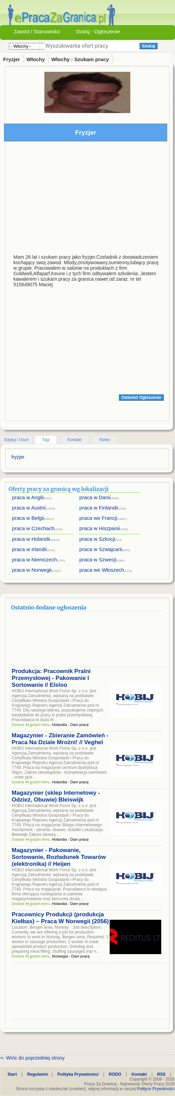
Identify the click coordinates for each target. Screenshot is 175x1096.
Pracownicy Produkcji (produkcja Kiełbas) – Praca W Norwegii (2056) (60, 918)
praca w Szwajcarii (100, 549)
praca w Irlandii (29, 549)
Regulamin (37, 1074)
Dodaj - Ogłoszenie (98, 31)
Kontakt (74, 439)
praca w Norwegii (32, 570)
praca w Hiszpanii (99, 528)
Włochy (35, 59)
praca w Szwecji (98, 559)
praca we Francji (98, 518)
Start (12, 1074)
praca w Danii (95, 497)
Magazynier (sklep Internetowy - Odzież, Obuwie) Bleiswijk (56, 796)
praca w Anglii (28, 497)
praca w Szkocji (97, 539)
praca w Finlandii (98, 508)
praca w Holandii (31, 539)
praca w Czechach (33, 528)
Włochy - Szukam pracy (80, 59)
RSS (161, 1074)
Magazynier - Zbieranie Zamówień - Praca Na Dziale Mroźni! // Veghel (60, 739)
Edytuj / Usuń (16, 439)
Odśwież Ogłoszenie (141, 397)
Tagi (46, 439)
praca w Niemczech (34, 559)
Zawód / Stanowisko (37, 31)
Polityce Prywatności (156, 1088)
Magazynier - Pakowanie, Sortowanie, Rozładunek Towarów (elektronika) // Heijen (59, 857)
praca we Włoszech (101, 570)
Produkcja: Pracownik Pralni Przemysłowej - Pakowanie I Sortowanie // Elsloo (51, 678)
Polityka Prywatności (78, 1074)
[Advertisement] (87, 198)
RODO (115, 1074)
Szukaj (148, 46)
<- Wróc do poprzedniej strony (32, 1058)
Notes (104, 439)
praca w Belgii (28, 518)
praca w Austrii (29, 508)
